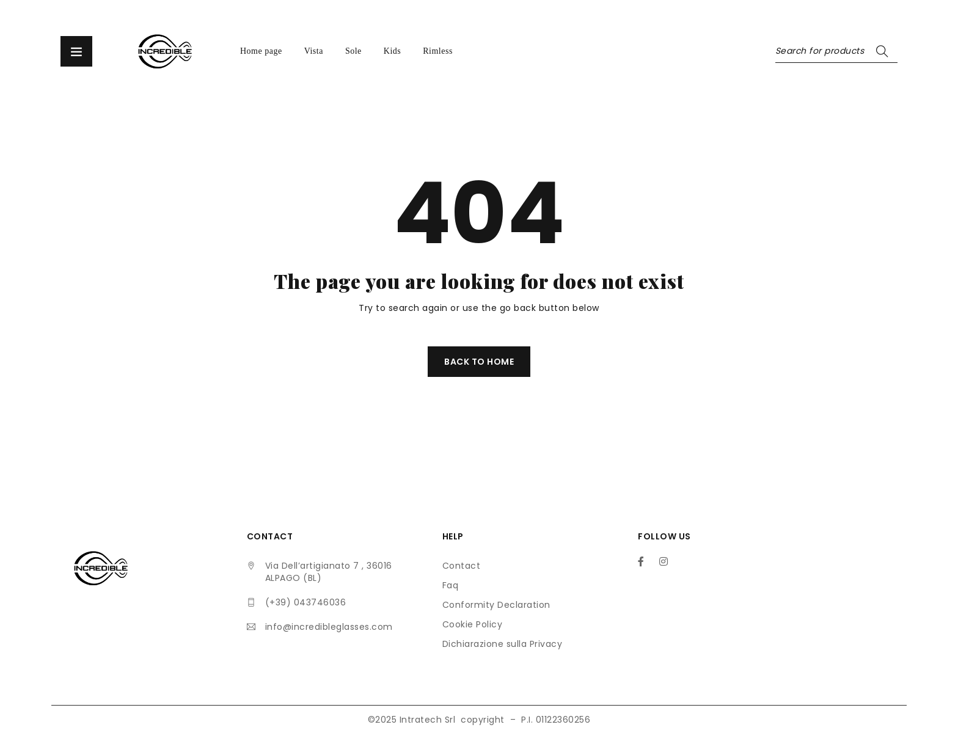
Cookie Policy (472, 624)
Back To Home (479, 362)
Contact (461, 566)
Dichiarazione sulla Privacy (502, 644)
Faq (450, 585)
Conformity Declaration (496, 605)
